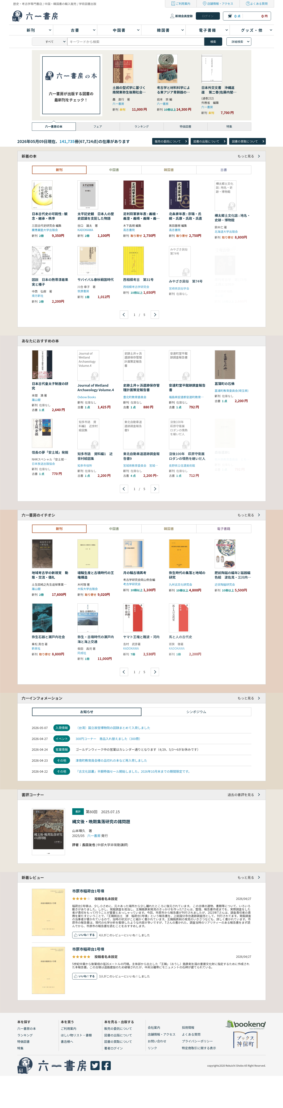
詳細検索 (237, 42)
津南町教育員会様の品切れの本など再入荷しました (111, 760)
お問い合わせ (157, 1041)
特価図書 (23, 1041)
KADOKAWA (85, 230)
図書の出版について (206, 141)
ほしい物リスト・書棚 (76, 1035)
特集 (20, 1048)
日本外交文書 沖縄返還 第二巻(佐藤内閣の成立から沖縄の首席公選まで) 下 (219, 94)
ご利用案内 (183, 3)
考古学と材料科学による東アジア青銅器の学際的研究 (173, 92)
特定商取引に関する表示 (199, 1048)
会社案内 (154, 1027)
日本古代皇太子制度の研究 (50, 386)
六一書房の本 (26, 1028)
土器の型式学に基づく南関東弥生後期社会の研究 (129, 92)
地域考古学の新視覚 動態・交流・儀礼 (50, 575)
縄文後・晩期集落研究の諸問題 (101, 821)
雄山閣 (36, 400)
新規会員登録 (184, 16)
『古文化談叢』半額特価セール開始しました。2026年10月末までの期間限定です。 (133, 771)
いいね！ (84, 935)
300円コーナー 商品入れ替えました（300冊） (109, 738)
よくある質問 (259, 3)
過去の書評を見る (241, 794)
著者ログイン (113, 1048)
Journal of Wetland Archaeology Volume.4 (95, 387)
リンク (152, 1048)
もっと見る (245, 156)
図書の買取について (245, 141)
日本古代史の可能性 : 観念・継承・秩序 (49, 216)
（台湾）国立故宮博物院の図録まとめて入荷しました (113, 727)
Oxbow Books (86, 397)
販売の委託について (168, 141)
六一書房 (118, 104)
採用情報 (188, 1027)
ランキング (25, 1035)
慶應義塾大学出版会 (45, 230)
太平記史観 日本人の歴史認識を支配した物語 (95, 216)
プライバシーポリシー (197, 1041)
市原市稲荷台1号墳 (88, 890)
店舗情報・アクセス (220, 3)
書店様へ (67, 1041)
